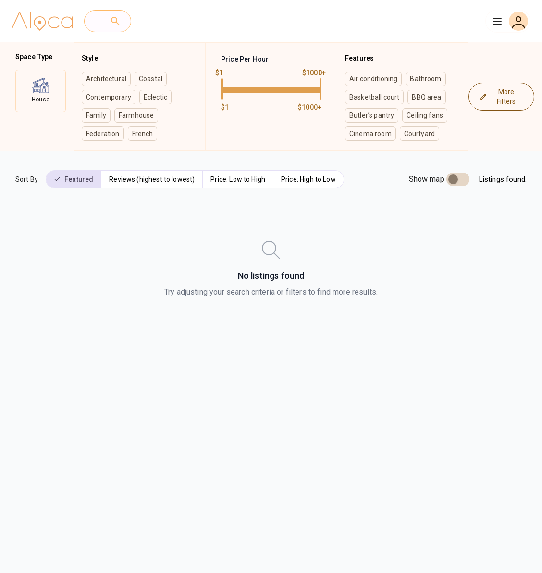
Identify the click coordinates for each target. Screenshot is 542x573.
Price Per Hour (245, 59)
